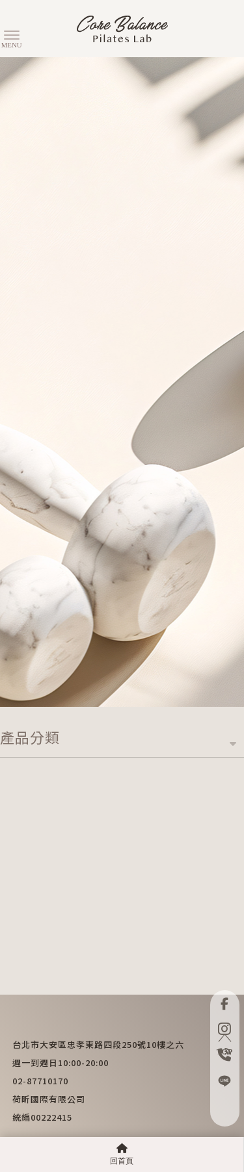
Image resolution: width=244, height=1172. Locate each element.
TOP (224, 1045)
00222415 (51, 1117)
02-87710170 (40, 1081)
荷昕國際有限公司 (48, 1099)
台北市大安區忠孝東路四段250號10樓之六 (98, 1044)
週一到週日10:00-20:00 (60, 1062)
